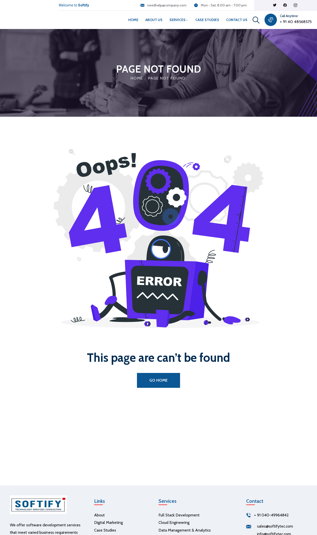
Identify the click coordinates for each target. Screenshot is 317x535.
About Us (153, 20)
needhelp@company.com (166, 5)
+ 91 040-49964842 (271, 515)
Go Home (158, 380)
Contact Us (236, 20)
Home (133, 20)
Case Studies (207, 20)
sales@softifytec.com (275, 526)
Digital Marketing (108, 522)
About (99, 515)
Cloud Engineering (173, 522)
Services (177, 20)
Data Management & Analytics (184, 530)
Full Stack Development (179, 515)
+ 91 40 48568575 (296, 21)
